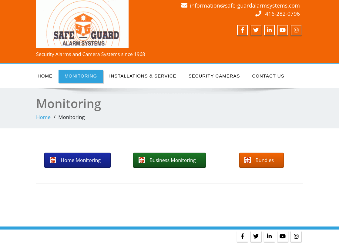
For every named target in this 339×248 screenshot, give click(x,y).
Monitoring (81, 75)
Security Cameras (214, 75)
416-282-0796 (282, 13)
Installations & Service (142, 75)
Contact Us (268, 75)
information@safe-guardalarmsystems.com (245, 5)
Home (45, 75)
